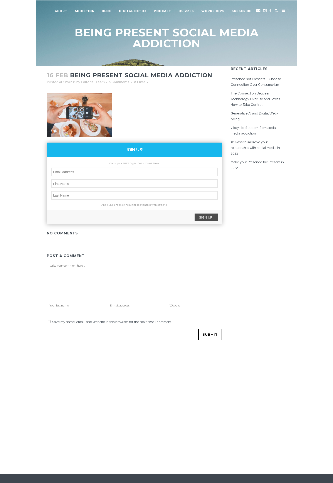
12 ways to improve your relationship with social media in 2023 (255, 147)
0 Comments (119, 82)
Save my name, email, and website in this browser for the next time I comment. (112, 322)
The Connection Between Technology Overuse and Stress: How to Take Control (256, 99)
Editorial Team (93, 82)
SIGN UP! (206, 217)
